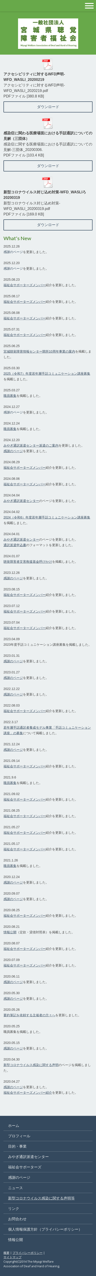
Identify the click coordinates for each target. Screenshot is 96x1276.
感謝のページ (13, 252)
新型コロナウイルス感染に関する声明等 (41, 1198)
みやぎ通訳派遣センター (21, 501)
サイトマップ (12, 1257)
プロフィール (19, 1135)
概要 (6, 1253)
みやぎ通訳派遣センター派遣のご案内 (31, 445)
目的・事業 (17, 1146)
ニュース (15, 1187)
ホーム (13, 1125)
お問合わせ (17, 1218)
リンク (13, 1208)
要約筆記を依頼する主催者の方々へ (29, 1015)
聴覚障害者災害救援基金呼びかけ (27, 561)
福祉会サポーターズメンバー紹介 (27, 1092)
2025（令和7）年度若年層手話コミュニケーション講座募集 (46, 373)
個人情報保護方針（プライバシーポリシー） (45, 1229)
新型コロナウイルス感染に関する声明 (31, 1065)
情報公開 (9, 932)
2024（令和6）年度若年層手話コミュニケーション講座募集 (46, 517)
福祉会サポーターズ (24, 1167)
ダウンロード (48, 107)
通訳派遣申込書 (14, 545)
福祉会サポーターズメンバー (24, 285)
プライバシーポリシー (27, 1253)
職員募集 (9, 396)
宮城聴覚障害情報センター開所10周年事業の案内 (39, 351)
